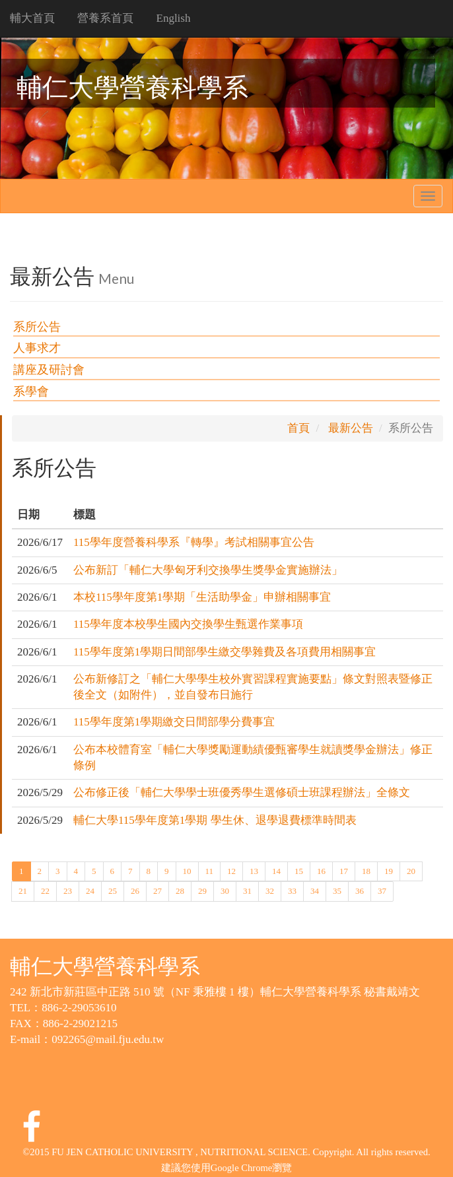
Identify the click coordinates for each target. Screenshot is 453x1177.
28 (180, 890)
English (174, 18)
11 (209, 870)
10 (187, 870)
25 (112, 890)
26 (135, 890)
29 (202, 890)
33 (292, 890)
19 (388, 870)
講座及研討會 (49, 369)
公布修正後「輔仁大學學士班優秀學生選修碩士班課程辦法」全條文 (241, 792)
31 (247, 890)
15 (299, 870)
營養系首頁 (105, 18)
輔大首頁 (32, 18)
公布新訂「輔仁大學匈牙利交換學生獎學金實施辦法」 (208, 570)
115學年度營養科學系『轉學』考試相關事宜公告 (193, 542)
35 (337, 890)
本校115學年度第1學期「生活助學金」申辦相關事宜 (202, 597)
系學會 (31, 391)
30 (225, 890)
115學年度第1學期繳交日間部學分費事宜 (174, 722)
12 (231, 870)
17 (343, 870)
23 (67, 890)
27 (157, 890)
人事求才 (37, 347)
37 (382, 890)
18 (366, 870)
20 (411, 870)
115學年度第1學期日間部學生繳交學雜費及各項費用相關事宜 (224, 652)
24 (90, 890)
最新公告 (350, 428)
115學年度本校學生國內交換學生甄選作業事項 (188, 624)
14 (276, 870)
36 (359, 890)
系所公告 (37, 326)
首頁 (298, 428)
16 (321, 870)
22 (45, 890)
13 (254, 870)
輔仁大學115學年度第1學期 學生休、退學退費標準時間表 (215, 820)
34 (314, 890)
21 (22, 890)
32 (269, 890)
